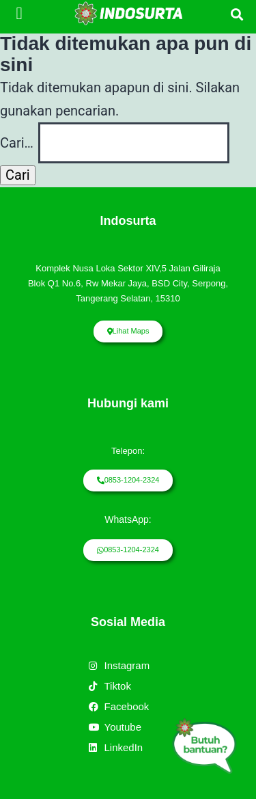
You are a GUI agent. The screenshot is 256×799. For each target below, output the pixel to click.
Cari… (16, 143)
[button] (19, 14)
